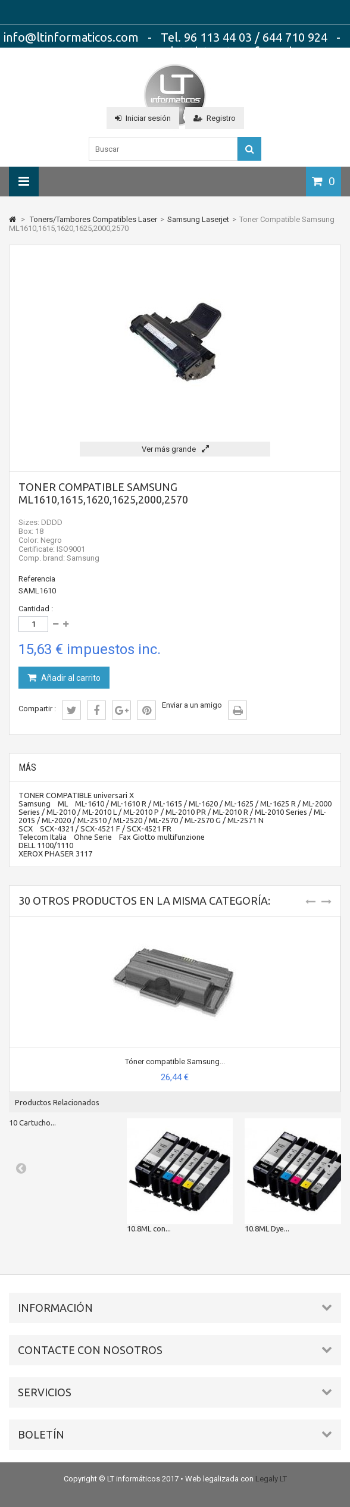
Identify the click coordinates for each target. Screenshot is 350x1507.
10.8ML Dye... (267, 1228)
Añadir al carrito (70, 678)
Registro (214, 118)
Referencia (36, 578)
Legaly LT (271, 1478)
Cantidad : (35, 608)
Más (27, 767)
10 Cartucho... (32, 1122)
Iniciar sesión (143, 118)
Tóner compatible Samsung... (175, 1061)
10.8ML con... (149, 1228)
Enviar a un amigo (192, 705)
